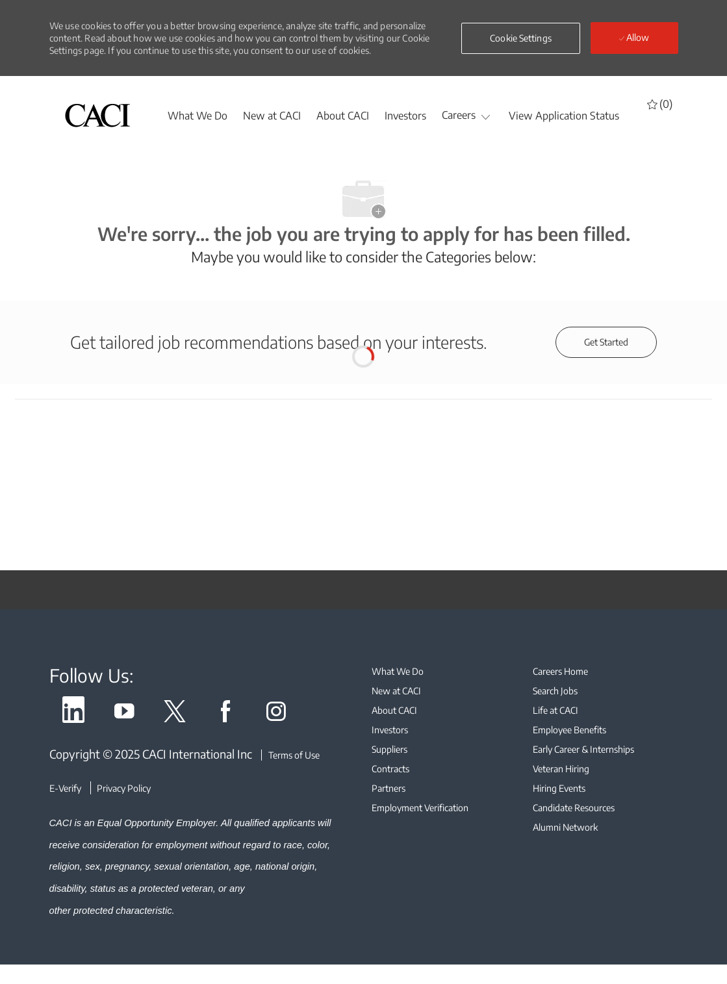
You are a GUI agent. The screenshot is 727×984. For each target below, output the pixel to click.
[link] (73, 713)
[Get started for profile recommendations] (606, 342)
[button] (520, 38)
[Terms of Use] (290, 755)
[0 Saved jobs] (659, 103)
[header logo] (97, 115)
